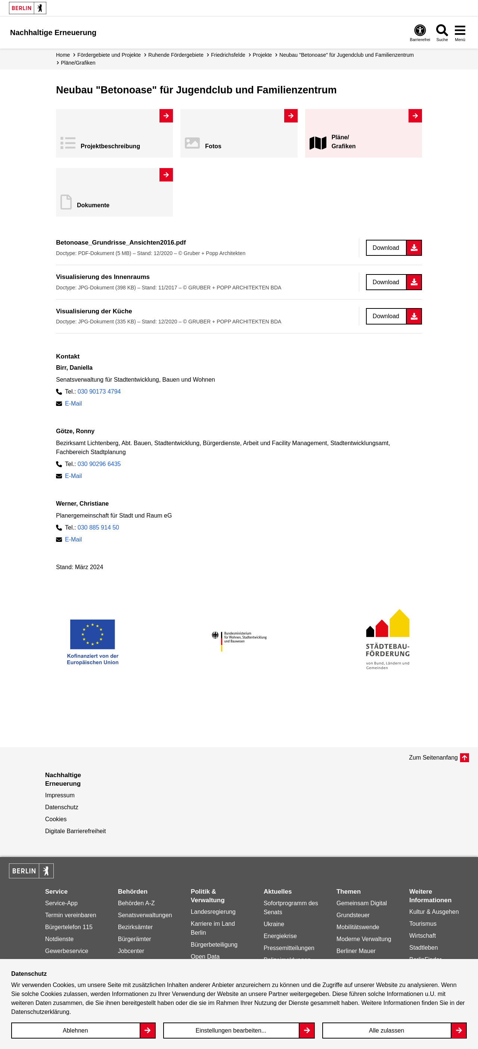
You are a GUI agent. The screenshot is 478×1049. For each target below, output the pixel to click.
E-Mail (73, 403)
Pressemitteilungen (289, 948)
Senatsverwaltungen (145, 915)
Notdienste (59, 939)
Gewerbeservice (67, 951)
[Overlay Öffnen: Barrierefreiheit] (420, 33)
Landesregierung (213, 912)
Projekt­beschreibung (110, 146)
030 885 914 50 (98, 527)
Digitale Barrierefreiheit (75, 831)
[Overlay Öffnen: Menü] (460, 33)
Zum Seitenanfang (433, 757)
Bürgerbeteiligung (214, 944)
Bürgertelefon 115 (69, 927)
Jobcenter (131, 951)
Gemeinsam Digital (361, 903)
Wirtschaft (422, 935)
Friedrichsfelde (228, 55)
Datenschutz (61, 807)
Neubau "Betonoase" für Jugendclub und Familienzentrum (346, 55)
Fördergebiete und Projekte (109, 55)
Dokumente (93, 205)
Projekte (262, 55)
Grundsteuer (353, 915)
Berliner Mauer (356, 951)
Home (63, 55)
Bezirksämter (135, 927)
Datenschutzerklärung (40, 1012)
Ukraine (274, 924)
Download (386, 248)
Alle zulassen (386, 1030)
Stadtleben (423, 947)
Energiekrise (280, 936)
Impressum (60, 795)
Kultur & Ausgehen (434, 912)
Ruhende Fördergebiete (176, 55)
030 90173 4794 (99, 391)
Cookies (56, 819)
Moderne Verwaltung (363, 939)
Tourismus (423, 924)
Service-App (61, 903)
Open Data (205, 956)
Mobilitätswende (357, 927)
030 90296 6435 (99, 464)
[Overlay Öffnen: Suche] (442, 33)
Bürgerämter (134, 939)
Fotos (213, 146)
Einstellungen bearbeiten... (231, 1030)
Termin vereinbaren (70, 915)
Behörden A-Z (136, 903)
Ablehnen (75, 1030)
